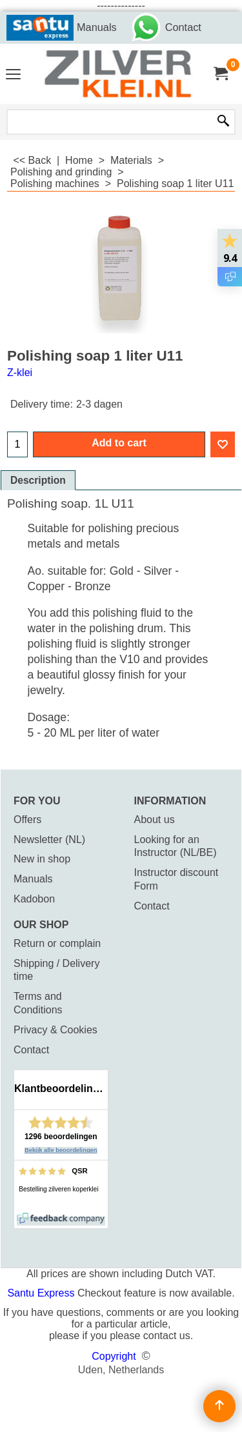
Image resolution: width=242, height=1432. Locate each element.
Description (38, 480)
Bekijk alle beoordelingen (61, 1150)
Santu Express (42, 1293)
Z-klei (19, 372)
